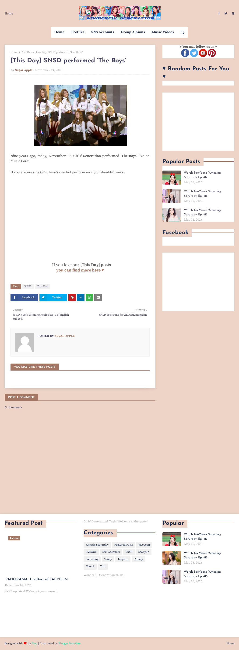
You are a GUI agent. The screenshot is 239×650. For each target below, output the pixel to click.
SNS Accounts (111, 552)
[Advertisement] (198, 122)
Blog (34, 643)
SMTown (91, 552)
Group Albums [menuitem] (133, 32)
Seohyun (143, 552)
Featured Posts (123, 544)
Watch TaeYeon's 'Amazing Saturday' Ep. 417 (202, 175)
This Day (26, 52)
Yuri (102, 566)
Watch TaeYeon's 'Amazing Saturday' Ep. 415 (202, 212)
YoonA (90, 566)
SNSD (27, 286)
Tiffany (138, 559)
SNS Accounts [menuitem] (102, 32)
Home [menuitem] (59, 32)
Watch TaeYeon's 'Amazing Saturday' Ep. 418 (202, 555)
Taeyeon (123, 559)
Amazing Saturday (97, 544)
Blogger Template (69, 643)
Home (9, 13)
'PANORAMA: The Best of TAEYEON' (36, 579)
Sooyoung (92, 559)
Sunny (108, 559)
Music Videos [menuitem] (163, 32)
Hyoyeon (144, 544)
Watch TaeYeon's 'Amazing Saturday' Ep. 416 (202, 194)
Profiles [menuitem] (77, 32)
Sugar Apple (23, 70)
